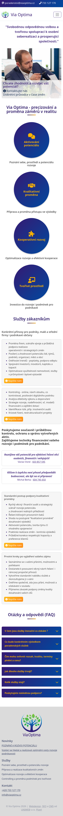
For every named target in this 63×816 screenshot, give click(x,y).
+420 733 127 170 (11, 790)
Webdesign (35, 806)
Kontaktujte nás (17, 91)
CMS (51, 806)
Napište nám (15, 381)
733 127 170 (47, 3)
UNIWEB (25, 809)
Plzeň (39, 809)
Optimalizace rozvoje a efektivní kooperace (24, 774)
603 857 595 (38, 462)
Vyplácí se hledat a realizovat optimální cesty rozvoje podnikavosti (29, 752)
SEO (44, 806)
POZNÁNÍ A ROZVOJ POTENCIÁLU (19, 745)
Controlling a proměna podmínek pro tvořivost (26, 778)
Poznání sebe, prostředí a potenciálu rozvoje (25, 765)
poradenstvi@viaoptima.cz (18, 3)
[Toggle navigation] (57, 14)
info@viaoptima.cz (11, 794)
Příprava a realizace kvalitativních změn (22, 769)
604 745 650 (39, 480)
